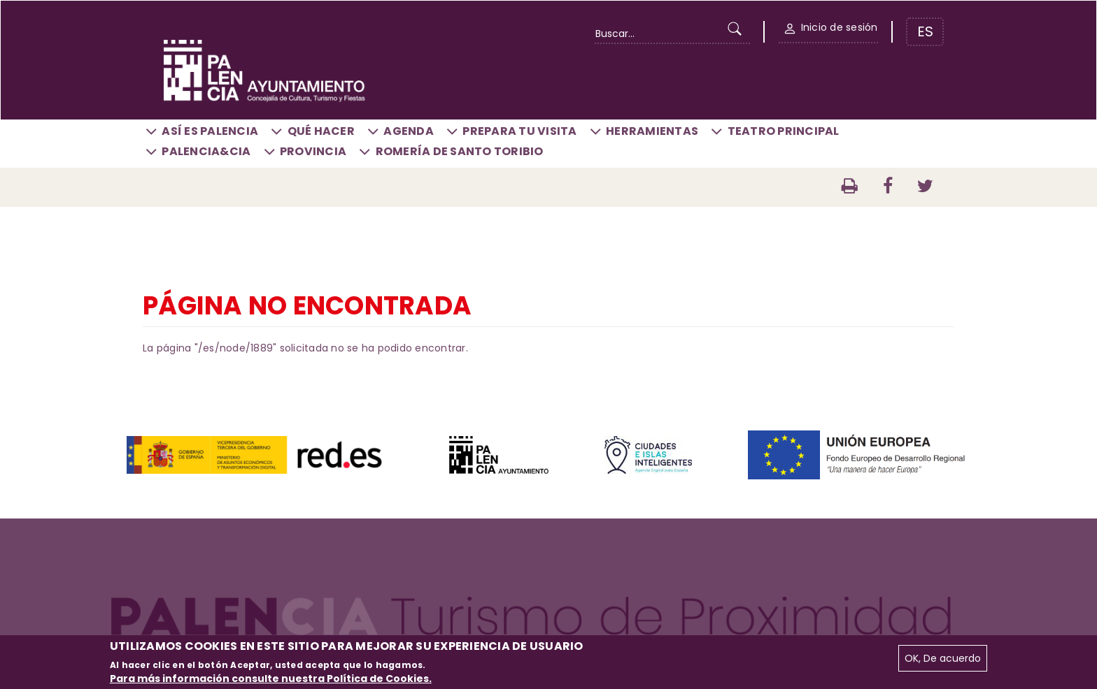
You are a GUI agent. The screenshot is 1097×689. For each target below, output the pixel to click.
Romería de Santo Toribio (460, 151)
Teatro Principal (784, 131)
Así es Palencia (210, 131)
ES (925, 31)
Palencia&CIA (206, 151)
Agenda (408, 131)
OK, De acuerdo (943, 658)
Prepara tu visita (519, 131)
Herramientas (652, 131)
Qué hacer (321, 131)
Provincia (313, 151)
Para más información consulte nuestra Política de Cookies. (271, 679)
